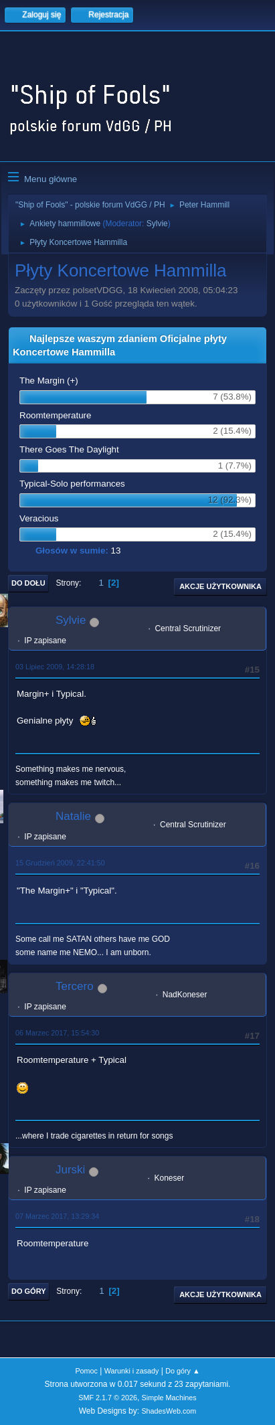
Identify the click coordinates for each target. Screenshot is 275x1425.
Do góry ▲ (182, 1371)
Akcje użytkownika (220, 586)
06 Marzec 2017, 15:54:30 (57, 1033)
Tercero (75, 986)
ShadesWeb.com (168, 1411)
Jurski (70, 1169)
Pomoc (86, 1371)
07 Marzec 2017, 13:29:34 (57, 1216)
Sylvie (157, 223)
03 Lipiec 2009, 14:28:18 (54, 667)
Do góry (28, 1291)
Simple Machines (169, 1398)
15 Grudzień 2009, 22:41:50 (60, 863)
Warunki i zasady (131, 1371)
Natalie (73, 816)
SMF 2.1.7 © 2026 (107, 1398)
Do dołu (28, 583)
